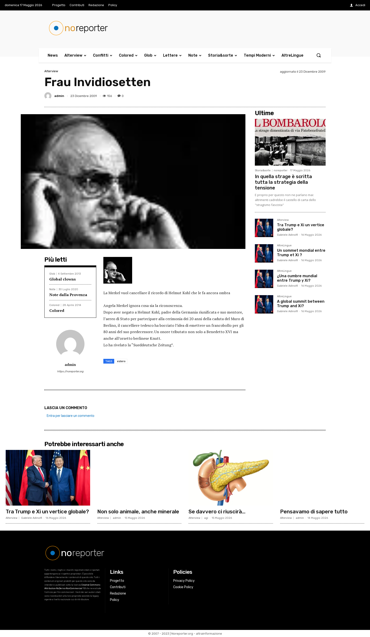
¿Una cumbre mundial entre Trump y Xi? (297, 278)
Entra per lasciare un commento (70, 416)
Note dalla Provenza (68, 294)
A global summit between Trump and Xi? (300, 303)
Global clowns (62, 279)
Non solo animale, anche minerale (138, 511)
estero (121, 361)
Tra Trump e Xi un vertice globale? (47, 511)
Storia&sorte (263, 170)
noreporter (280, 170)
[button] (318, 55)
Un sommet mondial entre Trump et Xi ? (301, 252)
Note (52, 289)
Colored (54, 305)
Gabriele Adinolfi (287, 234)
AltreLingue (284, 245)
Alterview (51, 71)
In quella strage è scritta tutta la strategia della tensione (283, 182)
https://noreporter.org (70, 371)
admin (59, 95)
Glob (52, 273)
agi (206, 518)
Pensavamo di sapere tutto (314, 511)
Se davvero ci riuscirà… (217, 511)
